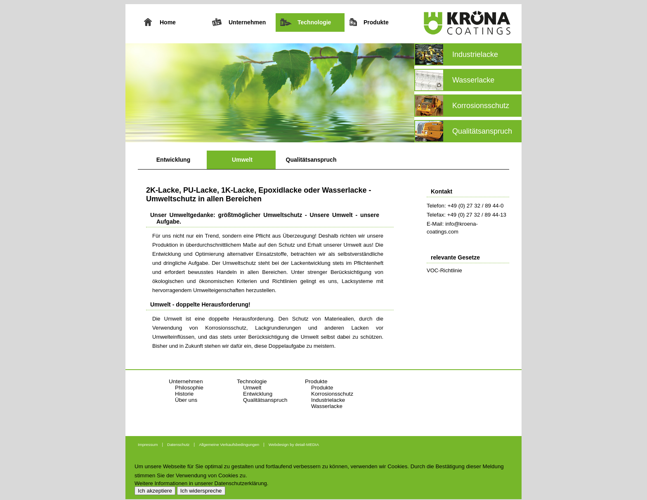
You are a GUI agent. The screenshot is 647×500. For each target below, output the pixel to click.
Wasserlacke (326, 406)
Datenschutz (178, 444)
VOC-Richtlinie (444, 270)
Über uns (186, 400)
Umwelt (242, 159)
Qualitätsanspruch (311, 159)
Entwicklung (173, 159)
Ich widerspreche (201, 491)
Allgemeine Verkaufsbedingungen (229, 444)
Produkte (322, 387)
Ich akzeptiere (155, 491)
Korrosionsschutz (332, 394)
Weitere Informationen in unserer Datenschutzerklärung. (201, 483)
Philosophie (189, 387)
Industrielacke (328, 400)
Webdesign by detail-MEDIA (294, 444)
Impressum (148, 444)
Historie (184, 394)
